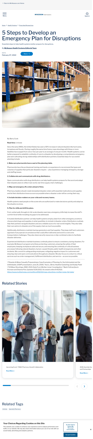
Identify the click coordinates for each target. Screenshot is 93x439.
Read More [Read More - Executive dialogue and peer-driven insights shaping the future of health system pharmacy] (10, 371)
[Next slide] (84, 386)
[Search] (87, 14)
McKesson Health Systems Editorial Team (20, 48)
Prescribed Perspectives (26, 25)
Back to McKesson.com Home (13, 3)
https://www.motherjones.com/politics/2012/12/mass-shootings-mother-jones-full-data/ (40, 272)
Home (4, 25)
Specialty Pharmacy (15, 409)
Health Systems (12, 25)
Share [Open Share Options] (27, 54)
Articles (5, 409)
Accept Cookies (70, 435)
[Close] (91, 429)
